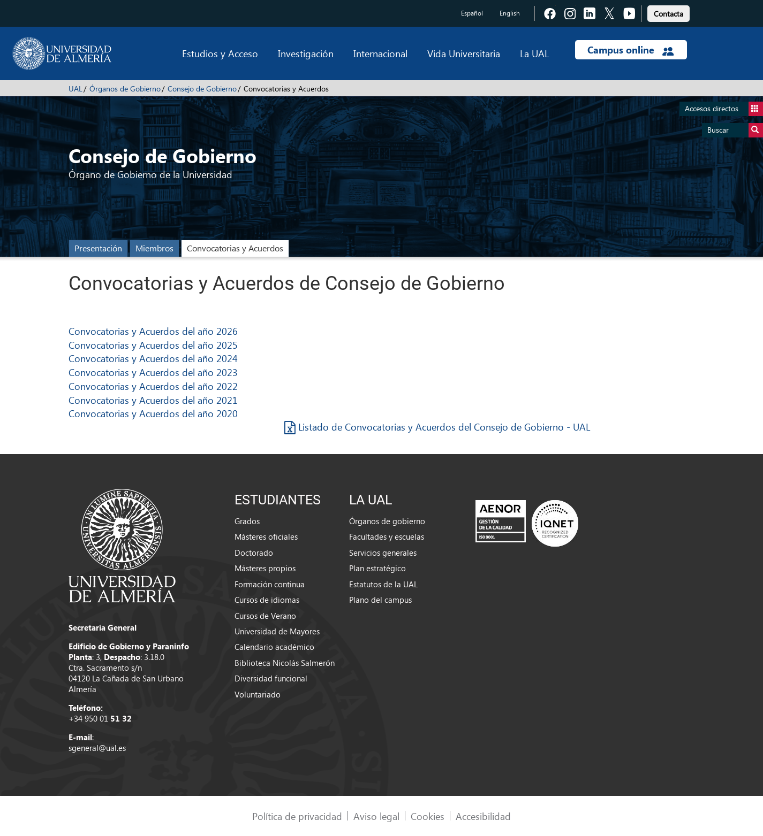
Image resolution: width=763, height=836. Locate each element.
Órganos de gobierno (387, 521)
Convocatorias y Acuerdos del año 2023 (153, 372)
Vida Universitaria (463, 53)
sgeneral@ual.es (97, 747)
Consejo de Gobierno (202, 88)
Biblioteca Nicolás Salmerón (285, 662)
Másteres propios (265, 568)
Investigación (306, 53)
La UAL (534, 53)
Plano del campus (380, 599)
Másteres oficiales (266, 536)
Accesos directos (724, 109)
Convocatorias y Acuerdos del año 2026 (153, 331)
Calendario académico (274, 646)
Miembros (154, 248)
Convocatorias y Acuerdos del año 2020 (153, 413)
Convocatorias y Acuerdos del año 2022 (153, 386)
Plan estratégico (377, 568)
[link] (668, 12)
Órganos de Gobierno (125, 88)
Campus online (630, 49)
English (510, 13)
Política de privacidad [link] (297, 816)
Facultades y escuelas (386, 536)
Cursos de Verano (265, 615)
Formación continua (270, 584)
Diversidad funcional (271, 678)
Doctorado (254, 552)
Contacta (668, 14)
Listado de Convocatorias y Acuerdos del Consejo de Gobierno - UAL (437, 426)
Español (472, 13)
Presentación (98, 248)
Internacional (380, 53)
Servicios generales (383, 552)
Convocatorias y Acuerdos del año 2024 (153, 358)
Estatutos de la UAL (383, 584)
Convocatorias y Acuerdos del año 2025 (153, 344)
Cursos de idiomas (267, 599)
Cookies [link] (427, 816)
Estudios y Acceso (220, 53)
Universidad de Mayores (277, 631)
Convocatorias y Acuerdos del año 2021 (153, 400)
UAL (75, 88)
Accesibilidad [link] (483, 816)
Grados (247, 521)
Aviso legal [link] (376, 816)
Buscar (735, 130)
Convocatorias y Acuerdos (235, 248)
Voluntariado (258, 694)
